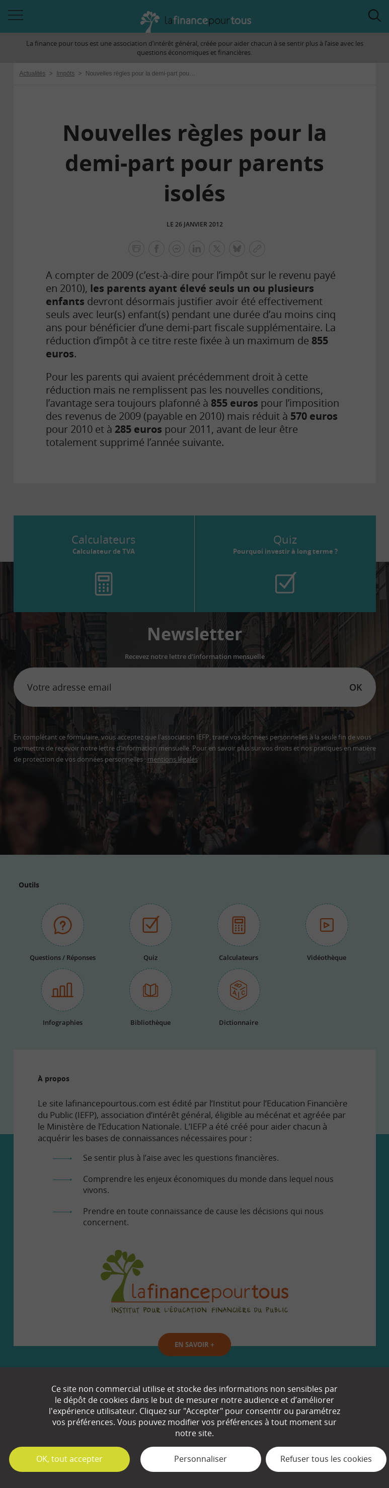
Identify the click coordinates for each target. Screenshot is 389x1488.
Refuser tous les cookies (326, 1458)
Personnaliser (200, 1458)
